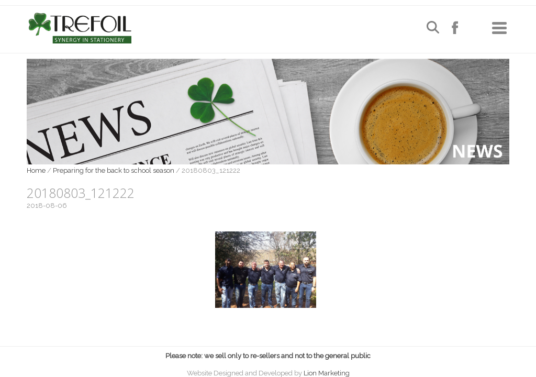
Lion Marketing (327, 373)
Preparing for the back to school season (113, 170)
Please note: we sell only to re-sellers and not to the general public (268, 356)
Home (36, 170)
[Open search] (433, 28)
